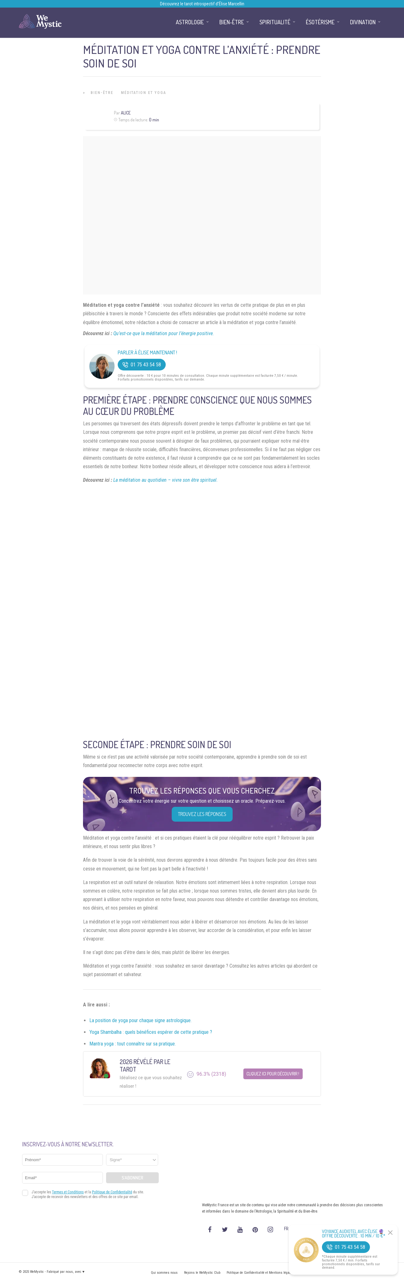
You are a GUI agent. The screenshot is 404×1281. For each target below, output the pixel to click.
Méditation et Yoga (143, 92)
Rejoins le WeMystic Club (202, 1273)
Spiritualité (274, 22)
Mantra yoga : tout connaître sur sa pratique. (132, 1044)
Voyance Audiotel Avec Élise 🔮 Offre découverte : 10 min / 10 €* (353, 1233)
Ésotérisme (320, 22)
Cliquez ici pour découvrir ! (273, 1073)
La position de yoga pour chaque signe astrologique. (140, 1020)
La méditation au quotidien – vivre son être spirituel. (165, 480)
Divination (363, 22)
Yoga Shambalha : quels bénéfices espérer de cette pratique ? (150, 1032)
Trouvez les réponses (202, 814)
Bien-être (102, 92)
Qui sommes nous (164, 1273)
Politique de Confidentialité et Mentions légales (260, 1273)
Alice (126, 112)
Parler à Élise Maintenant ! (147, 353)
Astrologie (190, 22)
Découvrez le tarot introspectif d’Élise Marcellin (202, 3)
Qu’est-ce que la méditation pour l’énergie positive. (163, 333)
